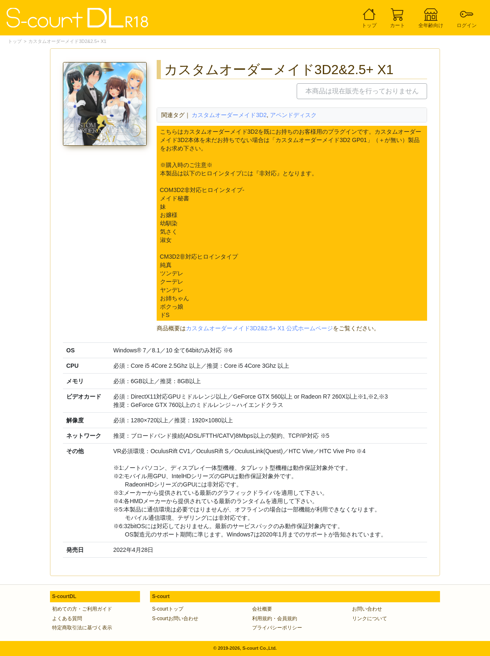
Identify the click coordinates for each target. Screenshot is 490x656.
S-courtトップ (167, 609)
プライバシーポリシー (277, 628)
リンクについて (369, 618)
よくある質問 (67, 618)
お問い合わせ (367, 609)
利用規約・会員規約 (274, 618)
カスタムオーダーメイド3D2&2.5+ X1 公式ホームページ (259, 328)
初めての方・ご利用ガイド (82, 609)
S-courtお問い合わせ (175, 618)
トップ (15, 41)
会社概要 (262, 609)
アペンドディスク (293, 115)
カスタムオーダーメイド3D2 (229, 115)
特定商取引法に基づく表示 (82, 628)
